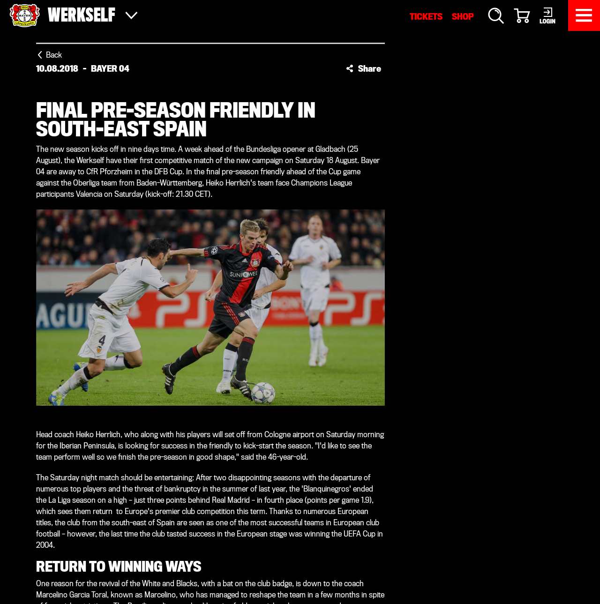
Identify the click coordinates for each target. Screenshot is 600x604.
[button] (363, 68)
